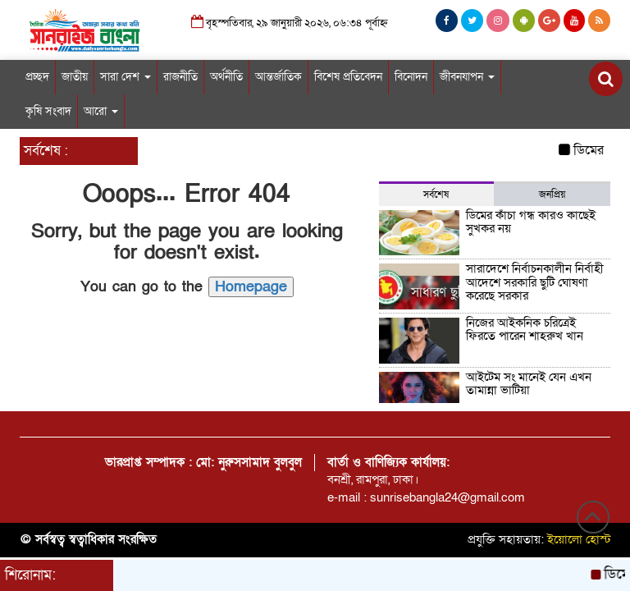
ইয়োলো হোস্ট (579, 539)
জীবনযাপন (467, 77)
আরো (101, 111)
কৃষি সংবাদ (48, 111)
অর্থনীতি (226, 77)
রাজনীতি (180, 77)
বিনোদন (411, 77)
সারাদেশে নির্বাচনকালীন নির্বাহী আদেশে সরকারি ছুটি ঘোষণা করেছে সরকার (535, 282)
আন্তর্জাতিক (278, 77)
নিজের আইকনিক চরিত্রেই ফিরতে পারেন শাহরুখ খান (524, 329)
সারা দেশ (125, 77)
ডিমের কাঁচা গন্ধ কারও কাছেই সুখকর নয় (531, 222)
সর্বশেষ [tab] (436, 194)
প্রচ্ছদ (37, 77)
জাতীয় (75, 77)
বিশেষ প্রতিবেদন (348, 77)
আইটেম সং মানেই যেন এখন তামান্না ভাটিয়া (528, 384)
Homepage (251, 286)
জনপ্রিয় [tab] (552, 194)
